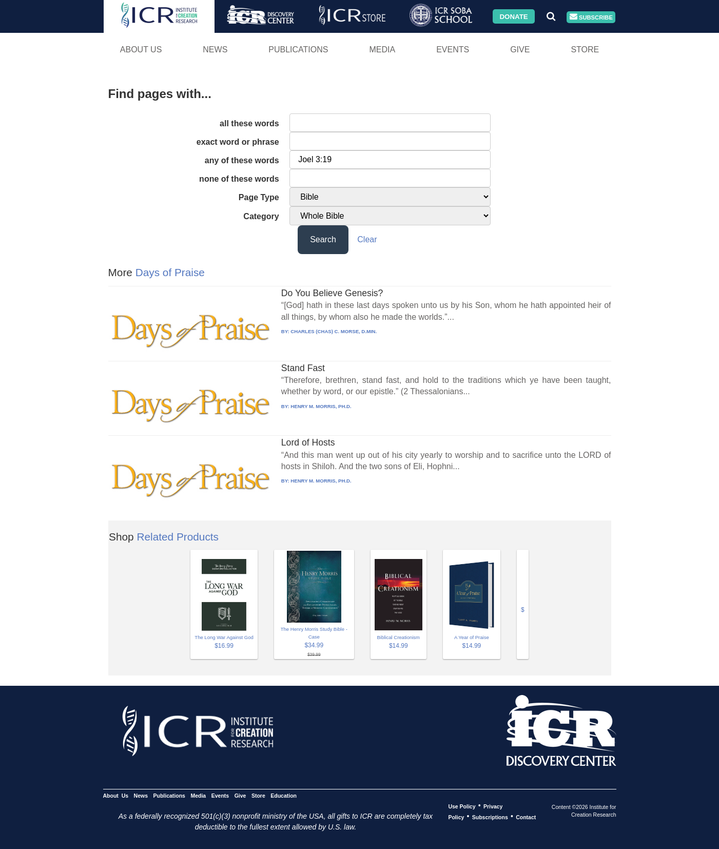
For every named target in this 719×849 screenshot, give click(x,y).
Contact (526, 817)
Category (261, 216)
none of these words (239, 179)
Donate (513, 16)
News (215, 49)
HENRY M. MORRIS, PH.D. (320, 406)
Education (283, 795)
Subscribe (591, 17)
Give (520, 49)
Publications (298, 49)
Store (585, 49)
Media (382, 49)
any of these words (242, 160)
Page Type (259, 197)
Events (452, 49)
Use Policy (461, 806)
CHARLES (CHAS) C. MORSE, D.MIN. (333, 331)
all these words (249, 123)
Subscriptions (490, 817)
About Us (141, 49)
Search (323, 239)
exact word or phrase (238, 142)
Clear (367, 239)
